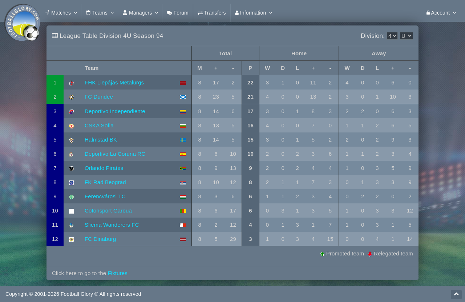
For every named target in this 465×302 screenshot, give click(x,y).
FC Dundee (99, 97)
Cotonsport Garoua (108, 210)
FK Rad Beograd (105, 182)
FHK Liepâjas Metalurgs (114, 82)
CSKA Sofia (99, 125)
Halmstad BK (101, 139)
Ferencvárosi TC (105, 196)
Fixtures (117, 273)
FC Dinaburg (100, 239)
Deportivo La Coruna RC (115, 154)
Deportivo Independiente (115, 111)
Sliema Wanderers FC (112, 225)
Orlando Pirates (104, 168)
